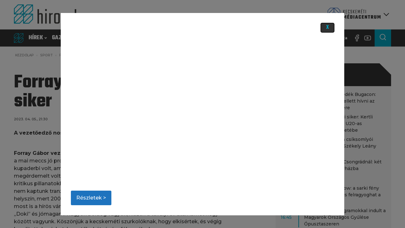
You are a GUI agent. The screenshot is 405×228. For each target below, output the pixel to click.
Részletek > (91, 198)
